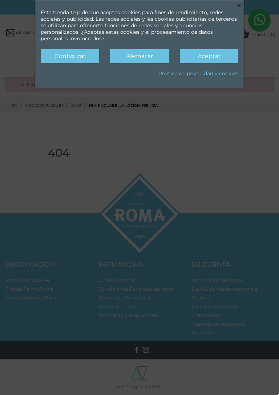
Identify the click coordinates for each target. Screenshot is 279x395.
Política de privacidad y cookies (198, 73)
